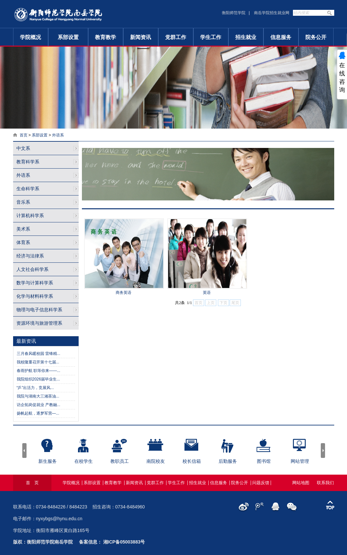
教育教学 (105, 37)
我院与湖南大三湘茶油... (38, 396)
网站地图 (300, 482)
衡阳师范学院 (233, 12)
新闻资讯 (140, 37)
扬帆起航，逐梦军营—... (38, 413)
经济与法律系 (30, 255)
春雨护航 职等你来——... (38, 370)
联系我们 (325, 482)
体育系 (23, 242)
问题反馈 (260, 482)
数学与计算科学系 (34, 282)
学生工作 (210, 37)
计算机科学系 (30, 215)
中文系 (23, 148)
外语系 (58, 135)
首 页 (32, 482)
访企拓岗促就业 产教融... (38, 404)
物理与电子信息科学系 (39, 309)
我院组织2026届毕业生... (38, 379)
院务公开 (315, 37)
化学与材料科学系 (34, 296)
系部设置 (68, 37)
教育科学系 (27, 161)
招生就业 (245, 37)
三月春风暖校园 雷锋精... (38, 353)
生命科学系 (27, 188)
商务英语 (123, 292)
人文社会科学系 (32, 269)
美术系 (23, 229)
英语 (207, 292)
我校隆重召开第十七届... (38, 362)
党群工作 (175, 37)
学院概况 (30, 37)
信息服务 (280, 37)
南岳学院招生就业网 (271, 12)
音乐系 (23, 202)
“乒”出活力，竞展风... (35, 387)
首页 (24, 135)
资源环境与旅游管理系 (39, 323)
